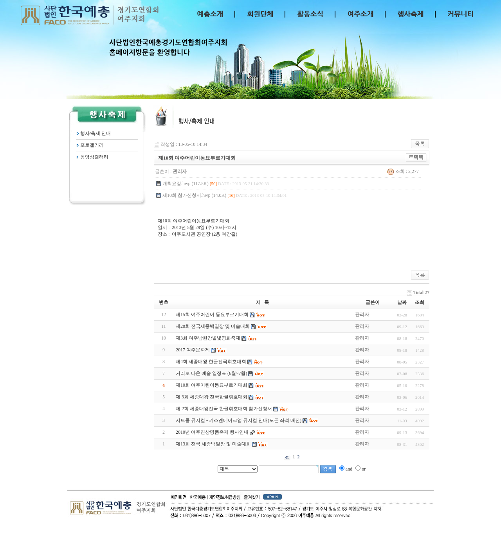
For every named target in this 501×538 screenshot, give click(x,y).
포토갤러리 (92, 145)
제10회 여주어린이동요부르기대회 (211, 385)
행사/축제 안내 (95, 133)
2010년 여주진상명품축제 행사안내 (212, 432)
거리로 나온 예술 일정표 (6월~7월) (211, 373)
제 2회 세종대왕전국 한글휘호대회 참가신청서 (224, 408)
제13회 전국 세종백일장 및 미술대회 (213, 444)
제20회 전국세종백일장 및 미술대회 (213, 326)
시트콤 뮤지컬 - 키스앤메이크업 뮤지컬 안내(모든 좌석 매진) (238, 420)
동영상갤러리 (94, 157)
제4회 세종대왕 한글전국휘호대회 (211, 361)
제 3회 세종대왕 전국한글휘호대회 (211, 397)
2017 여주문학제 (193, 350)
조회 (419, 302)
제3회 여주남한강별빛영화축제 (208, 338)
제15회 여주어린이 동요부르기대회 (212, 314)
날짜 (402, 302)
